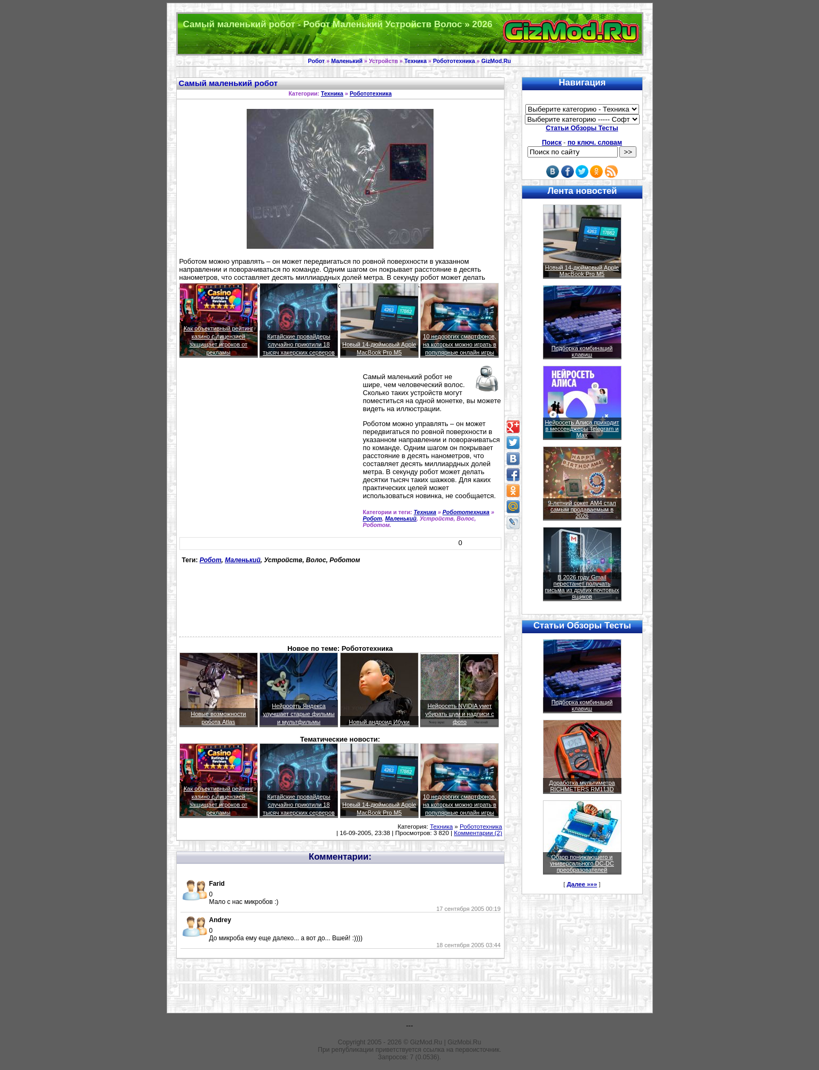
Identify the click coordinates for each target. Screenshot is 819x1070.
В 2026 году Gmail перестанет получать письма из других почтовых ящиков (582, 587)
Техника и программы (409, 34)
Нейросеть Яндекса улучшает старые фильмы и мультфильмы (299, 714)
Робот (316, 61)
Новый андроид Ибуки (379, 722)
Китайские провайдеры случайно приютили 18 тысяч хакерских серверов (299, 344)
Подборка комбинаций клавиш (582, 351)
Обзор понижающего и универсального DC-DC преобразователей (582, 863)
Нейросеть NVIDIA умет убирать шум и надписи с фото (459, 714)
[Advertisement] (269, 448)
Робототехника (454, 61)
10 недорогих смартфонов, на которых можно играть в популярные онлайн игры (460, 344)
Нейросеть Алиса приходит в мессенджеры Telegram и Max (582, 428)
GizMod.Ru (496, 61)
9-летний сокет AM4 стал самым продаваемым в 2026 (582, 509)
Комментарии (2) (478, 833)
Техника (415, 61)
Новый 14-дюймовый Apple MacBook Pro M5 (582, 270)
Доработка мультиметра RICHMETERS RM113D (582, 786)
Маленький (347, 61)
